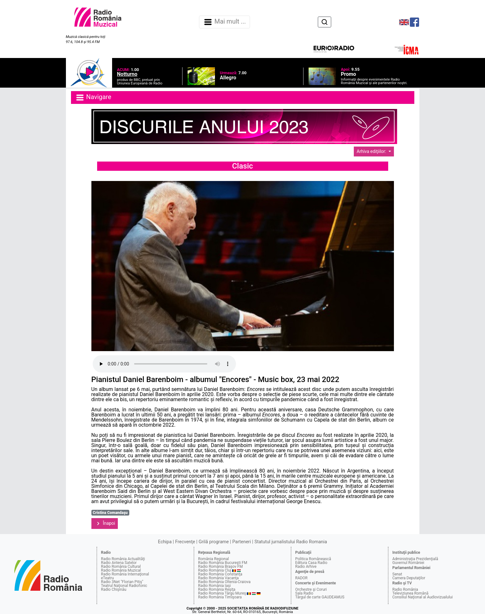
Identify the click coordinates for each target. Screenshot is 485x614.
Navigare (93, 97)
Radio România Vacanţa (218, 578)
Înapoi (104, 523)
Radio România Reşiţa (216, 589)
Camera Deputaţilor (408, 578)
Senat (397, 574)
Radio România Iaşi (214, 585)
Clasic (242, 166)
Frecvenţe (185, 542)
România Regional (213, 559)
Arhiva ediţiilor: (372, 151)
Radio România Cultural (121, 566)
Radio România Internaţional (125, 574)
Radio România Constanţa (220, 574)
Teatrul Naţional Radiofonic (124, 585)
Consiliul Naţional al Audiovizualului (422, 597)
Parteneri (241, 542)
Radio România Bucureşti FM (222, 562)
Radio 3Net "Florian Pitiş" (122, 582)
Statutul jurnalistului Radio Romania (290, 542)
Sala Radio (304, 593)
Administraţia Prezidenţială (415, 559)
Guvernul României (408, 562)
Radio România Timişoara (220, 597)
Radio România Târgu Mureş (222, 593)
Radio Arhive (306, 566)
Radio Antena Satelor (119, 562)
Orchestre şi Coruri (311, 589)
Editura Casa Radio (311, 562)
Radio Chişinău (113, 589)
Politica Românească (313, 559)
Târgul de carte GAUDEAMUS (319, 597)
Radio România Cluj (214, 570)
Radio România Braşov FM (220, 566)
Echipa (165, 542)
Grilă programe (214, 542)
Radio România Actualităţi (123, 559)
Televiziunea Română (410, 593)
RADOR (301, 578)
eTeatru (107, 578)
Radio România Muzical (121, 570)
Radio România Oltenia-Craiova (224, 582)
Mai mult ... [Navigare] (224, 22)
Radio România (405, 589)
